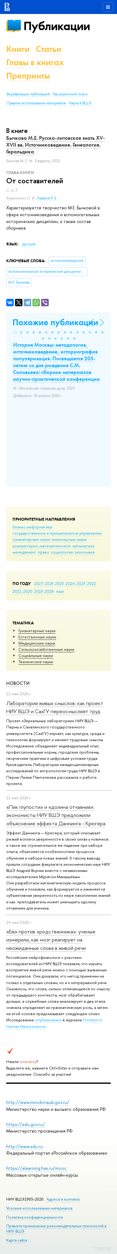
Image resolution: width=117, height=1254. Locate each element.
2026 (49, 583)
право (43, 552)
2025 (59, 583)
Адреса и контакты (63, 1199)
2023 (80, 583)
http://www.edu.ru (24, 1146)
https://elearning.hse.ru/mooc (36, 1168)
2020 (27, 591)
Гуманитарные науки (37, 630)
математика (83, 546)
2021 (17, 591)
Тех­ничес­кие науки (35, 661)
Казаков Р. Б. (47, 198)
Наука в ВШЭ (80, 103)
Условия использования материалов (39, 1208)
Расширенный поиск (70, 94)
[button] (15, 332)
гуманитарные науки (31, 539)
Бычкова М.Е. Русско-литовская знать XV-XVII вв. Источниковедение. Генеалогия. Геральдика (55, 145)
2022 (91, 583)
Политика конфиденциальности (34, 1217)
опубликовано (48, 1020)
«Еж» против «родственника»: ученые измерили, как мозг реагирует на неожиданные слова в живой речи (50, 939)
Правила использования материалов (36, 103)
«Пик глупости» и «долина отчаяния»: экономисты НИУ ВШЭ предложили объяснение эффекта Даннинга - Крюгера (55, 815)
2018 (49, 591)
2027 (38, 583)
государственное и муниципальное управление (57, 533)
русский (29, 244)
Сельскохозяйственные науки (46, 649)
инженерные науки (69, 539)
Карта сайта (16, 1240)
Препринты (28, 75)
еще (60, 591)
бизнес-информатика (32, 527)
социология (62, 552)
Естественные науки (37, 637)
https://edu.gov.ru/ (25, 1124)
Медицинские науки (36, 643)
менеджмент (24, 552)
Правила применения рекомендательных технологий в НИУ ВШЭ (56, 1228)
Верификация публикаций (28, 94)
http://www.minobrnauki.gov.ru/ (37, 1102)
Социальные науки (35, 655)
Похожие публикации (55, 322)
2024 (70, 583)
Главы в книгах (35, 62)
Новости (18, 683)
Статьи (48, 48)
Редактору (103, 1248)
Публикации (56, 26)
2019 (38, 591)
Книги (18, 48)
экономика (85, 552)
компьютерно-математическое (41, 546)
